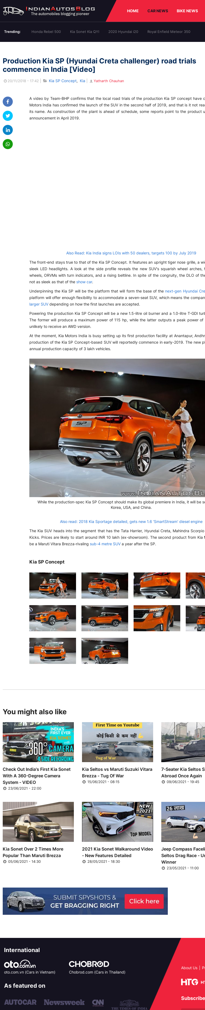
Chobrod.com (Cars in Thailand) (97, 972)
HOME (133, 10)
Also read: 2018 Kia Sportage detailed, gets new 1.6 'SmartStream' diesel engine (131, 521)
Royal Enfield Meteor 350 (168, 31)
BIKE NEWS (187, 10)
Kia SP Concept (63, 80)
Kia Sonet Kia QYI (84, 31)
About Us (189, 967)
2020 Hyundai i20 (123, 31)
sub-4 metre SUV (105, 543)
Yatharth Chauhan (106, 81)
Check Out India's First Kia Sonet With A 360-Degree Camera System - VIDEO (37, 775)
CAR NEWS (157, 10)
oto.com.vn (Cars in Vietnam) (29, 972)
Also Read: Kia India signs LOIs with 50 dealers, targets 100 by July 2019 (131, 253)
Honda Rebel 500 (46, 31)
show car (84, 281)
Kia (82, 80)
